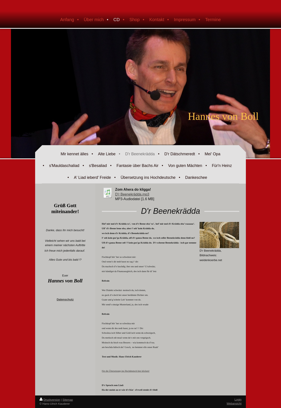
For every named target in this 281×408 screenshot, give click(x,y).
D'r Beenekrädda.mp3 (132, 194)
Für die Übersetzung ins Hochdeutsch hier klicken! (126, 371)
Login (237, 399)
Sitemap (68, 399)
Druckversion (50, 399)
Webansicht (234, 403)
